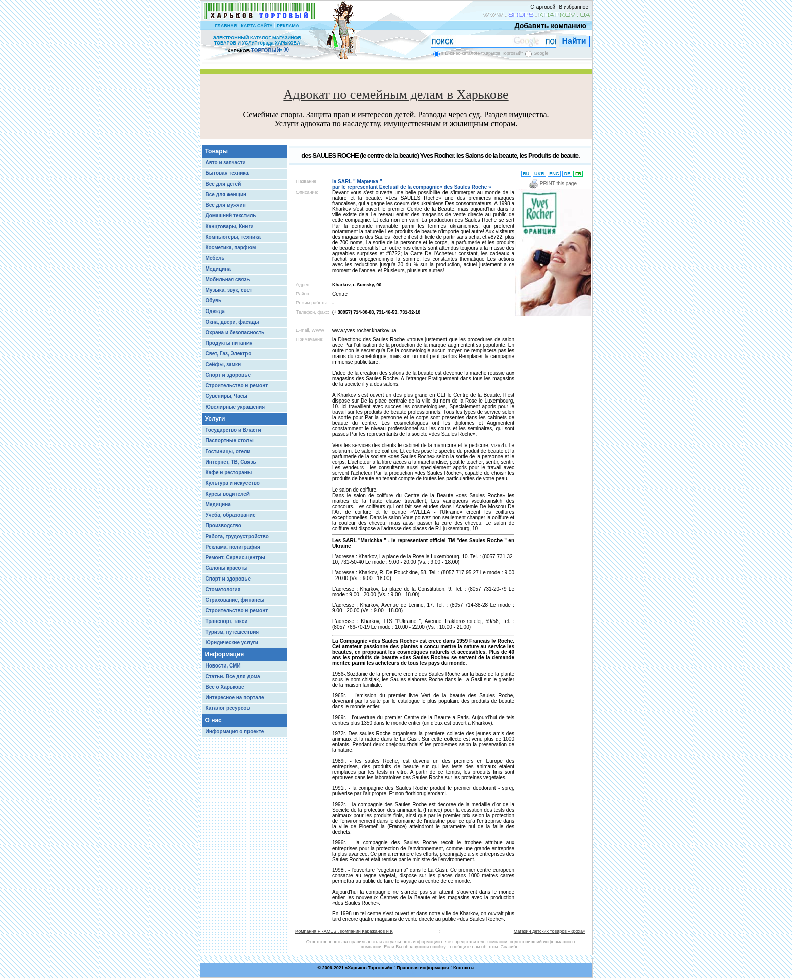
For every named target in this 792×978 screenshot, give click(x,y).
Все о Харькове (225, 687)
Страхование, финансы (235, 600)
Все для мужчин (226, 205)
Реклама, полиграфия (233, 547)
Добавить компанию (548, 26)
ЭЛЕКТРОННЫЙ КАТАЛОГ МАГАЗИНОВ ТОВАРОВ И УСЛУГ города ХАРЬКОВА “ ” (257, 44)
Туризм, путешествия (232, 632)
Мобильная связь (228, 279)
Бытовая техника (227, 173)
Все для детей (223, 184)
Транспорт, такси (227, 621)
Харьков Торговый (369, 967)
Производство (223, 525)
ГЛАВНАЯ (226, 25)
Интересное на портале (235, 697)
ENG (554, 173)
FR (578, 173)
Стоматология (223, 589)
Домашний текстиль (231, 215)
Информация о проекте (235, 731)
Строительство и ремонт (237, 385)
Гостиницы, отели (228, 451)
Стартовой (542, 7)
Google (540, 53)
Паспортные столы (230, 440)
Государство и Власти (233, 430)
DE (567, 173)
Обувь (214, 300)
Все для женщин (226, 194)
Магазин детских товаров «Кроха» (549, 931)
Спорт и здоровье (228, 375)
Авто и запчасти (226, 162)
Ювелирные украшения (235, 407)
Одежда (215, 311)
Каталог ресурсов (228, 708)
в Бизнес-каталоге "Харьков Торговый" (482, 53)
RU (526, 173)
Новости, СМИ (223, 666)
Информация (224, 654)
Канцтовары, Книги (230, 226)
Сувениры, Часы (226, 396)
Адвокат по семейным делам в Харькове (395, 94)
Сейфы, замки (223, 364)
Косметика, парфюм (231, 247)
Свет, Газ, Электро (229, 354)
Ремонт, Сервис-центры (235, 557)
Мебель (215, 258)
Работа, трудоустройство (237, 536)
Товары (216, 151)
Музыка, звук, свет (229, 290)
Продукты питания (229, 343)
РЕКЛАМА (288, 25)
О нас (213, 720)
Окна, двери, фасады (232, 322)
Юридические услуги (232, 642)
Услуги (215, 418)
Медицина (218, 269)
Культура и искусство (233, 483)
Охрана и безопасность (235, 332)
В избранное (573, 7)
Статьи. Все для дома (233, 676)
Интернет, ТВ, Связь (231, 462)
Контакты (463, 967)
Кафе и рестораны (229, 472)
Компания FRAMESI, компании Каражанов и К (344, 931)
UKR (539, 173)
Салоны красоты (227, 568)
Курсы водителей (228, 494)
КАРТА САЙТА (256, 25)
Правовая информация (423, 967)
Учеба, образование (231, 515)
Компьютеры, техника (233, 237)
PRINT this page (553, 183)
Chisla (409, 973)
